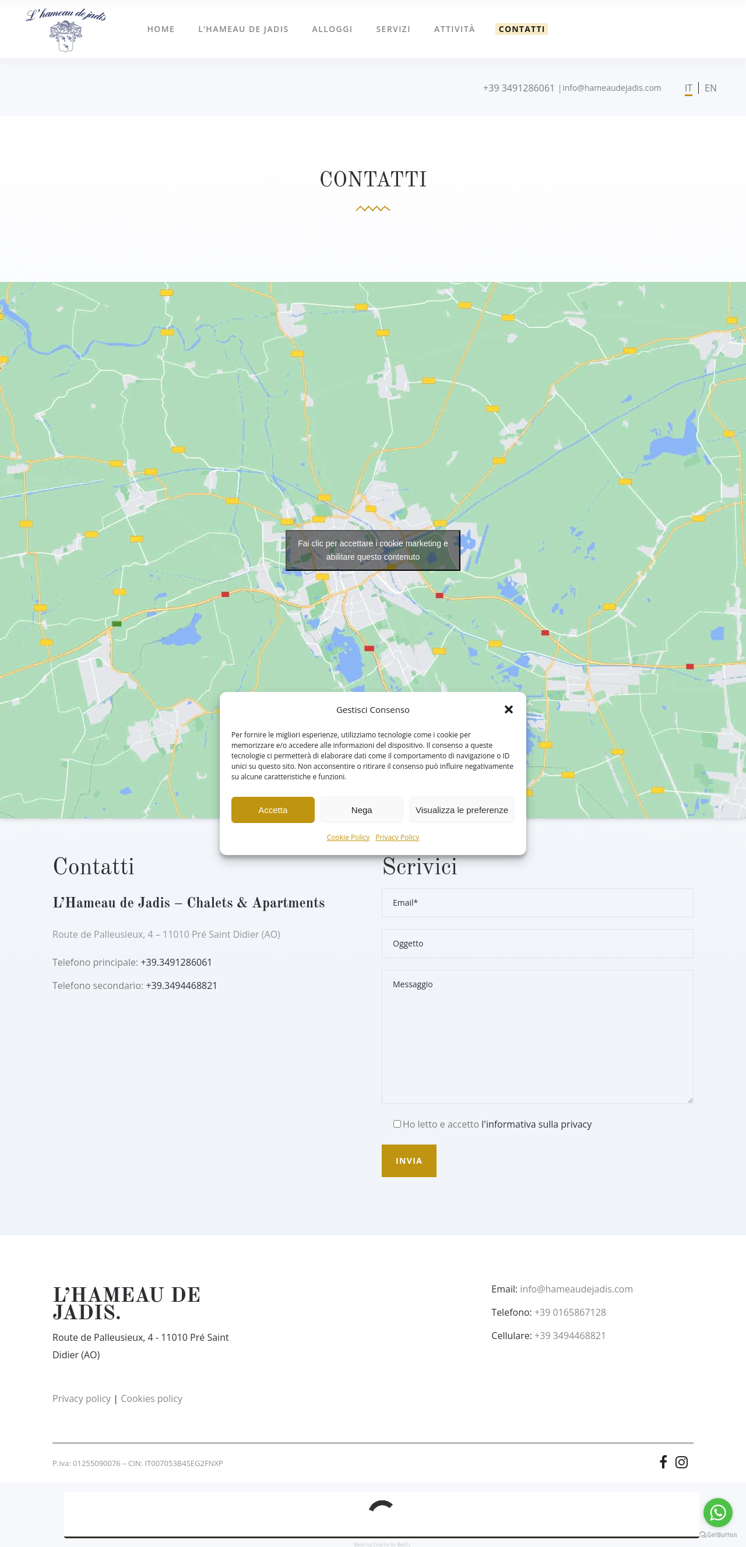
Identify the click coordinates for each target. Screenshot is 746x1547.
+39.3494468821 (181, 985)
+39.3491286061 (176, 962)
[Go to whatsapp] (718, 1512)
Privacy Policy (397, 837)
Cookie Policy (348, 837)
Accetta (272, 810)
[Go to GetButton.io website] (718, 1535)
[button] (509, 709)
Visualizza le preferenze (462, 810)
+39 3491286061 (519, 88)
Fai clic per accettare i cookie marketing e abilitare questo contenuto (373, 550)
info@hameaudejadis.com (611, 87)
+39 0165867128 (570, 1312)
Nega (361, 810)
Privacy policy (81, 1398)
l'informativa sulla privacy (536, 1124)
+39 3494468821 (570, 1335)
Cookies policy (151, 1398)
